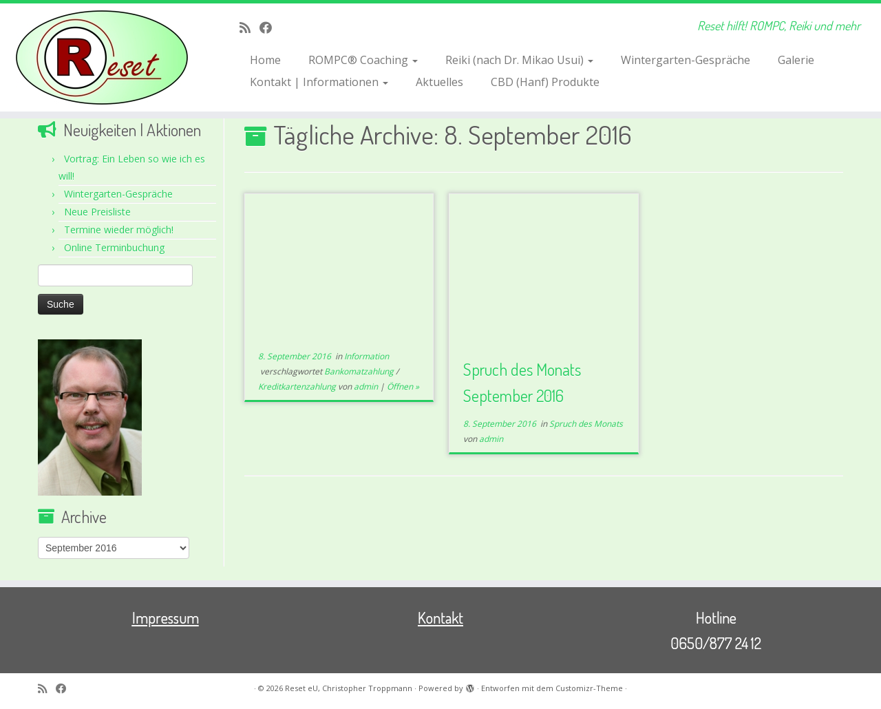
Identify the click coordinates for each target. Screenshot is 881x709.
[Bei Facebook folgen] (270, 27)
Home (265, 59)
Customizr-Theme (589, 688)
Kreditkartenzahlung (298, 386)
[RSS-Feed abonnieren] (249, 27)
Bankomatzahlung (360, 371)
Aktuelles (439, 81)
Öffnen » (403, 386)
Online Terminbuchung (114, 247)
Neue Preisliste (97, 211)
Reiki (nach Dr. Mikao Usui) (519, 59)
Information (366, 356)
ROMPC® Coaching (363, 59)
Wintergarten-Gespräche (685, 59)
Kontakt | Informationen (319, 81)
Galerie (796, 59)
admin (366, 386)
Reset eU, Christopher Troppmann (348, 688)
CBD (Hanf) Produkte (545, 81)
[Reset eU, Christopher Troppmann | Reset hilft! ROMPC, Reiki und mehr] (101, 57)
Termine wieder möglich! (118, 229)
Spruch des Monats (586, 424)
